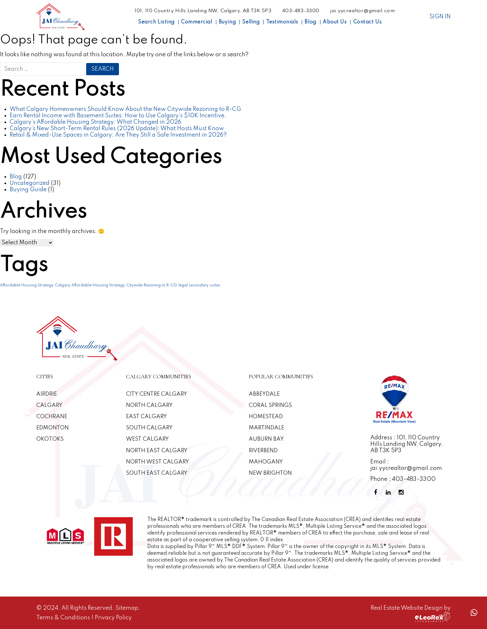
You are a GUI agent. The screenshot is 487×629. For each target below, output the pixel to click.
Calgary (49, 405)
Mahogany (266, 462)
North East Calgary (158, 451)
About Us (335, 22)
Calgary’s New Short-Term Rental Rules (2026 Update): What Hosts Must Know (117, 128)
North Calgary (150, 405)
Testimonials (282, 22)
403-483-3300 (301, 10)
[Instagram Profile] (402, 492)
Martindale (267, 428)
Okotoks (50, 439)
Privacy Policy (113, 618)
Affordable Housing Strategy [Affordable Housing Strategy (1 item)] (27, 285)
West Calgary (148, 439)
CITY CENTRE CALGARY (157, 394)
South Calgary (150, 428)
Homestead (266, 416)
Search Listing (156, 22)
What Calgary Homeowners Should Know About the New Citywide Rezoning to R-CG (125, 109)
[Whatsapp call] (474, 612)
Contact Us (367, 22)
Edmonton (53, 428)
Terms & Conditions (63, 618)
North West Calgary (158, 462)
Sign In (440, 17)
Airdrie (46, 394)
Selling (250, 22)
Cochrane (52, 416)
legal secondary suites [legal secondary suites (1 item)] (199, 285)
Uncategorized (30, 183)
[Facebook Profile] (376, 492)
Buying (227, 22)
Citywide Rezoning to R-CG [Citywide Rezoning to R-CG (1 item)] (151, 285)
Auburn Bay (267, 439)
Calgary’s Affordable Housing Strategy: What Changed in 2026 (95, 122)
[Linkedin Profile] (389, 492)
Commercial (196, 22)
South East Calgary (158, 473)
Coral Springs (271, 405)
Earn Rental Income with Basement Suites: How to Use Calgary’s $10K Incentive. (118, 116)
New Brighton (271, 473)
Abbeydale (265, 394)
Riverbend (264, 451)
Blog (310, 22)
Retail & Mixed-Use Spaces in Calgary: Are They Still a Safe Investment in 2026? (118, 135)
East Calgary (147, 416)
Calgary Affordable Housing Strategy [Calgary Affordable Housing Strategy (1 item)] (90, 285)
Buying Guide (28, 190)
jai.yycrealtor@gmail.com (362, 10)
